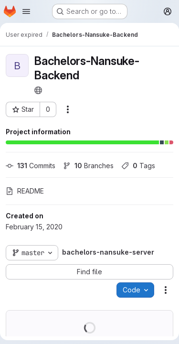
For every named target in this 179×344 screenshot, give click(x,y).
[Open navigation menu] (26, 11)
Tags (138, 165)
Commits (30, 165)
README (25, 191)
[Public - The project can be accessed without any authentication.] (38, 90)
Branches (88, 165)
